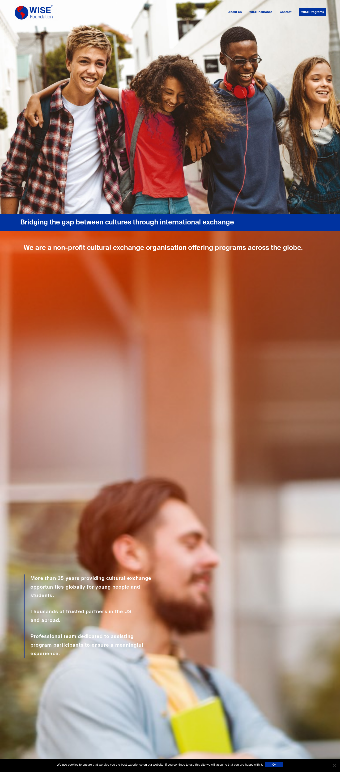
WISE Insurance (260, 12)
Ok (274, 764)
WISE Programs (312, 12)
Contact (286, 12)
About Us (235, 12)
